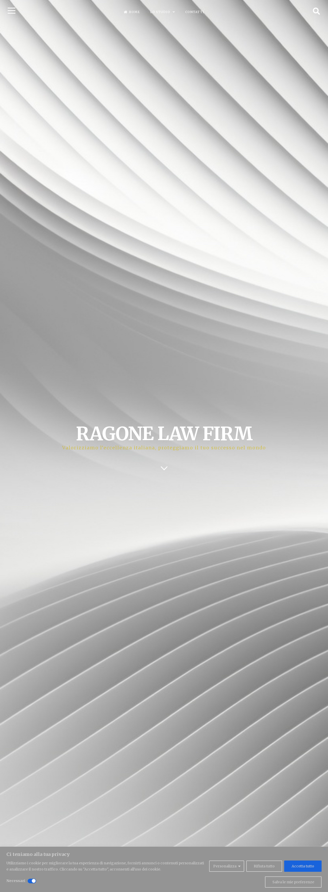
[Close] (324, 849)
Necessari (15, 880)
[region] (164, 869)
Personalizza (225, 866)
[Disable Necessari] (32, 881)
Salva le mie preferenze (293, 882)
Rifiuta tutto (264, 866)
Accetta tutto (303, 866)
